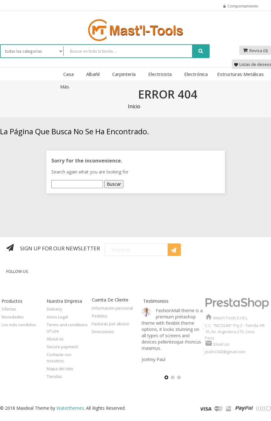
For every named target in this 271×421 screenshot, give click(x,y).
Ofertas (9, 309)
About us (55, 339)
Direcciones (103, 331)
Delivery (54, 309)
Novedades (13, 317)
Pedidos (99, 316)
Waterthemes (69, 408)
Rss (128, 276)
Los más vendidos (19, 325)
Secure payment (62, 346)
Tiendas (54, 376)
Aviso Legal (57, 317)
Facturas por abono (110, 324)
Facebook (98, 276)
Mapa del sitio (60, 368)
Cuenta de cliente (110, 300)
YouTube (143, 276)
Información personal (112, 308)
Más (64, 86)
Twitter (113, 276)
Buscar (114, 184)
